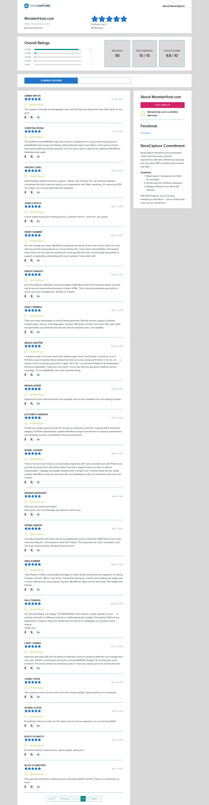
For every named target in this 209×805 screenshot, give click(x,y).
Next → (96, 798)
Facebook (145, 133)
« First (51, 798)
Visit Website (162, 105)
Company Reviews (51, 80)
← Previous (63, 798)
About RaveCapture (173, 6)
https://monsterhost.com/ (37, 23)
